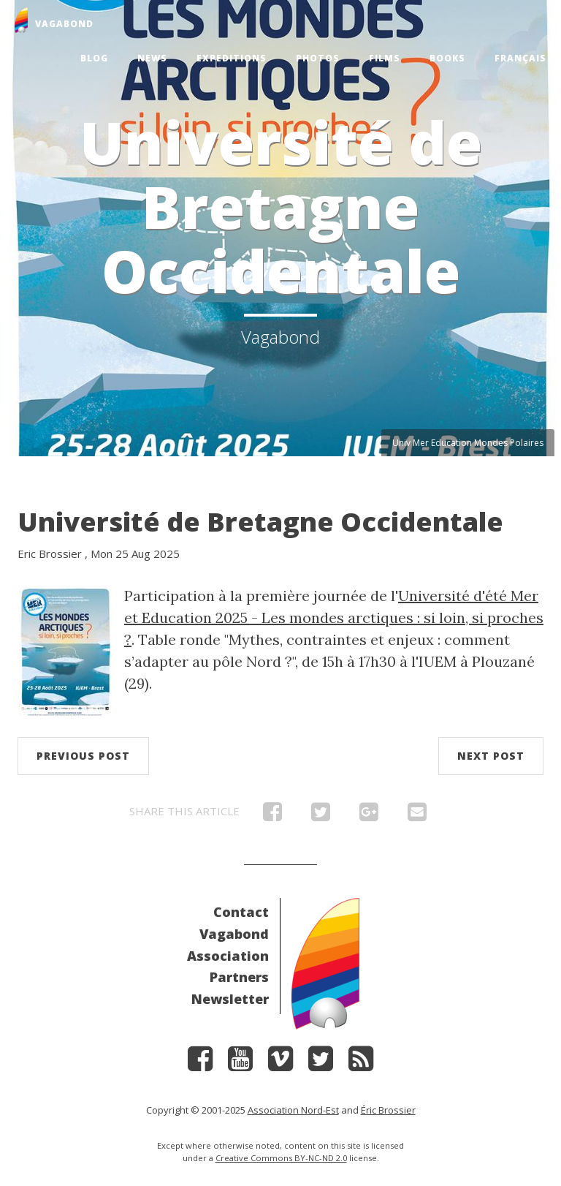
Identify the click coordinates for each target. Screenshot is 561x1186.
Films (384, 58)
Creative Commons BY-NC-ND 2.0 (281, 1157)
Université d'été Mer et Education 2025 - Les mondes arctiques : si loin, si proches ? (333, 617)
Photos (318, 58)
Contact (241, 912)
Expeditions (231, 58)
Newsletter (230, 999)
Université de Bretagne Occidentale (260, 522)
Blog (94, 58)
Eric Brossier (50, 553)
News (152, 58)
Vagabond (234, 934)
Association (228, 955)
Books (447, 58)
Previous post (83, 756)
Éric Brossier (388, 1110)
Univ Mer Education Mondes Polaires (467, 443)
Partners (239, 977)
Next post (490, 756)
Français (520, 58)
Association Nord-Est (293, 1110)
